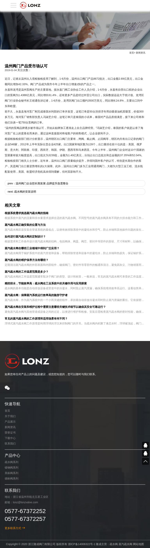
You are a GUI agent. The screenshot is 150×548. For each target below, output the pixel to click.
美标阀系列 (11, 473)
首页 (131, 52)
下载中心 (10, 438)
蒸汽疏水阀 (125, 544)
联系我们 (10, 443)
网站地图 (138, 544)
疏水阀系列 (11, 462)
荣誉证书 (10, 432)
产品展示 (10, 421)
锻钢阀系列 (11, 467)
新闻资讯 (140, 52)
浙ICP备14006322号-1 (81, 544)
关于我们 (10, 416)
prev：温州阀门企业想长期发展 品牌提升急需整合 (38, 183)
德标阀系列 (11, 478)
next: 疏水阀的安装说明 (22, 191)
